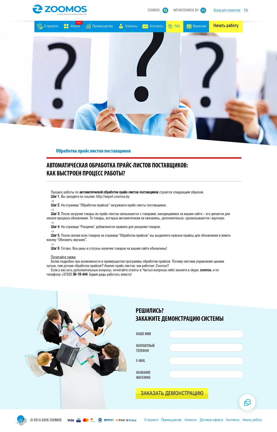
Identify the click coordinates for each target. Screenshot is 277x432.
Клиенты (131, 26)
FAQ (177, 26)
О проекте (51, 26)
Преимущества (102, 26)
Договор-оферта (211, 420)
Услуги (75, 26)
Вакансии (199, 26)
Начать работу (225, 26)
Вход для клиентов (227, 10)
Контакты (156, 26)
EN (246, 10)
